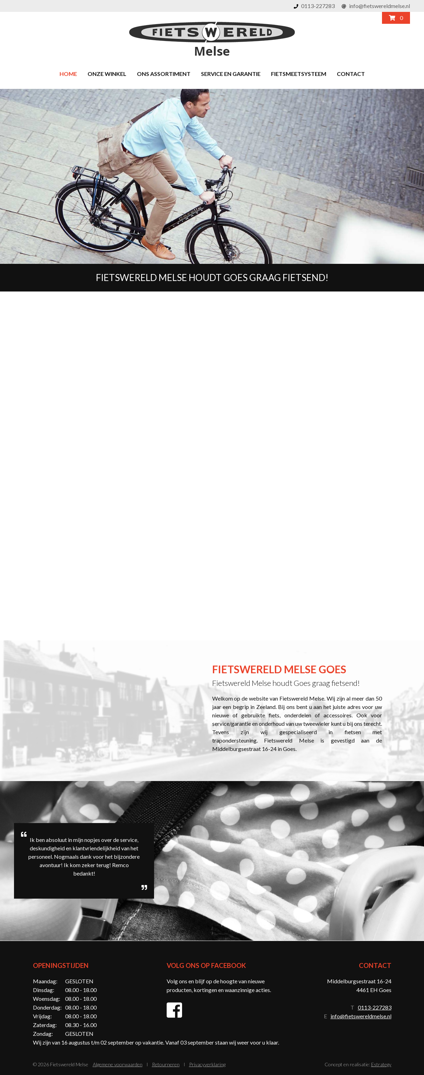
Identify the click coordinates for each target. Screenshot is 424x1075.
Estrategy (381, 1064)
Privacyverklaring (207, 1064)
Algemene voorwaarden (118, 1064)
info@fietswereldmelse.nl (379, 5)
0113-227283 (318, 5)
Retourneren (166, 1064)
